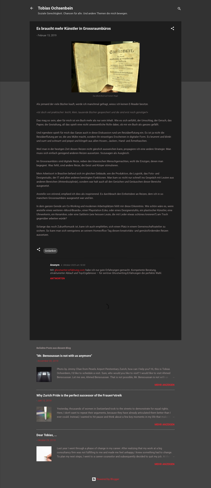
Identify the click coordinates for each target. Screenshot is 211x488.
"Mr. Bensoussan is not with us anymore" (64, 355)
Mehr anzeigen (165, 384)
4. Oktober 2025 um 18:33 (73, 265)
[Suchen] (179, 9)
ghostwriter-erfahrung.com (70, 270)
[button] (172, 29)
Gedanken (50, 250)
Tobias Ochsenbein (55, 8)
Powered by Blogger (105, 479)
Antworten (57, 278)
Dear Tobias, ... (46, 435)
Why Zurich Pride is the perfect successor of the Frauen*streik (79, 395)
